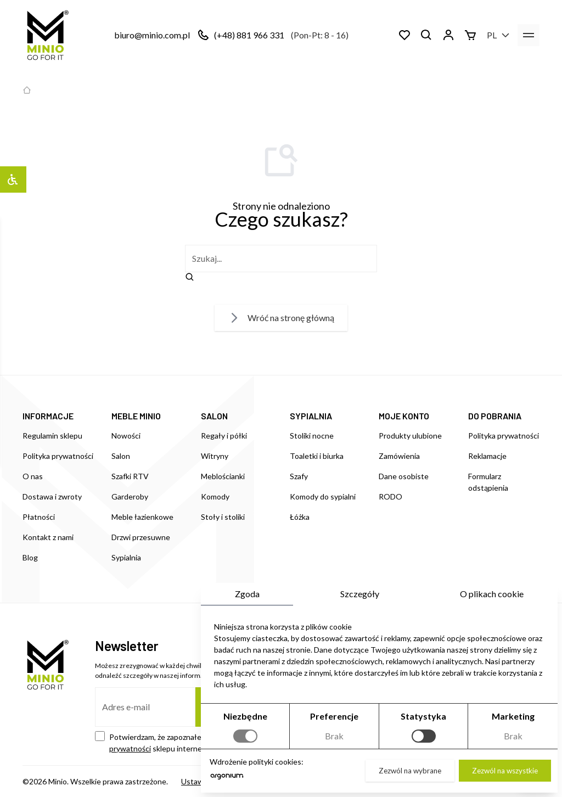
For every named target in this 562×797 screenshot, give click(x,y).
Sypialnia (126, 557)
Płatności (39, 516)
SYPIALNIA (311, 416)
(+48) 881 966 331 (249, 35)
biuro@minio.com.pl (152, 35)
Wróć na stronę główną (281, 317)
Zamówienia (399, 456)
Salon (120, 456)
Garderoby (129, 496)
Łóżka (300, 516)
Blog (30, 557)
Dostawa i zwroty (52, 496)
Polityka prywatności (58, 456)
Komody (215, 496)
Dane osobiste (404, 476)
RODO (390, 496)
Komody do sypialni (323, 496)
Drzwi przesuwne (140, 537)
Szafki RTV (130, 476)
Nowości (125, 435)
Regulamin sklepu (52, 435)
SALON (214, 416)
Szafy (299, 476)
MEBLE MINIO (136, 416)
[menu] (528, 35)
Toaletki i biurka (317, 456)
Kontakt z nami (48, 537)
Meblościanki (223, 476)
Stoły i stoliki (223, 516)
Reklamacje (487, 456)
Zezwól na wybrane (410, 771)
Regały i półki (224, 435)
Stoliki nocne (312, 435)
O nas (33, 476)
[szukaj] (281, 258)
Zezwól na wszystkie (505, 771)
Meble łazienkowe (142, 516)
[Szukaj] (426, 35)
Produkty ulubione (410, 435)
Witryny (214, 456)
